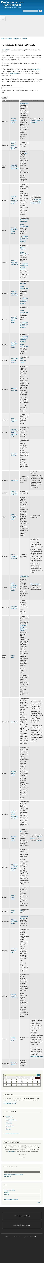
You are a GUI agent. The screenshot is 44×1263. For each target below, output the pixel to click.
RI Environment (10, 1126)
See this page (37, 199)
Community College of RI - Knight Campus (14, 262)
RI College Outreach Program (13, 838)
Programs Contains (6, 85)
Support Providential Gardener (12, 1133)
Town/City (5, 100)
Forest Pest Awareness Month (11, 1199)
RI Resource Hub (35, 69)
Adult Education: (24, 103)
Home (2, 38)
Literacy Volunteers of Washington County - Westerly (14, 587)
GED (24, 283)
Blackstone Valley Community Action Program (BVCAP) (14, 145)
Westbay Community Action (13, 1039)
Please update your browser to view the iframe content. (22, 1080)
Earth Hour (6, 1197)
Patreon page (11, 1151)
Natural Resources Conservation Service (13, 1174)
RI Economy (9, 1123)
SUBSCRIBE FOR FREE (9, 1103)
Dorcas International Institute (14, 420)
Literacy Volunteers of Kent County (14, 556)
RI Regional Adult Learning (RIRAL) (14, 921)
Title (12, 100)
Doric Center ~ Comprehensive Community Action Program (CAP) (15, 432)
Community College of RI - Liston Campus (14, 293)
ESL (21, 283)
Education (24, 38)
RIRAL (26, 153)
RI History (8, 1129)
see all (39, 1202)
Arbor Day (6, 1192)
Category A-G (17, 38)
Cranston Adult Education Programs (14, 360)
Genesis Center (14, 480)
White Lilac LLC (8, 1176)
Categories (9, 38)
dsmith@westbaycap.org (37, 1056)
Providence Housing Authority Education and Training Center (14, 814)
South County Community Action (14, 950)
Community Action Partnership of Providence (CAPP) (14, 200)
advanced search (14, 73)
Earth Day (6, 1194)
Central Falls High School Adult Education (15, 166)
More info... (39, 840)
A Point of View (8, 1116)
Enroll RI (6, 50)
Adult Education (24, 576)
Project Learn (14, 722)
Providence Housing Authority (13, 773)
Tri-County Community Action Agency (14, 996)
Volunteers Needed (35, 584)
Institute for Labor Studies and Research (14, 493)
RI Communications (11, 1120)
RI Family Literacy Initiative (13, 897)
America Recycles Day (9, 1190)
